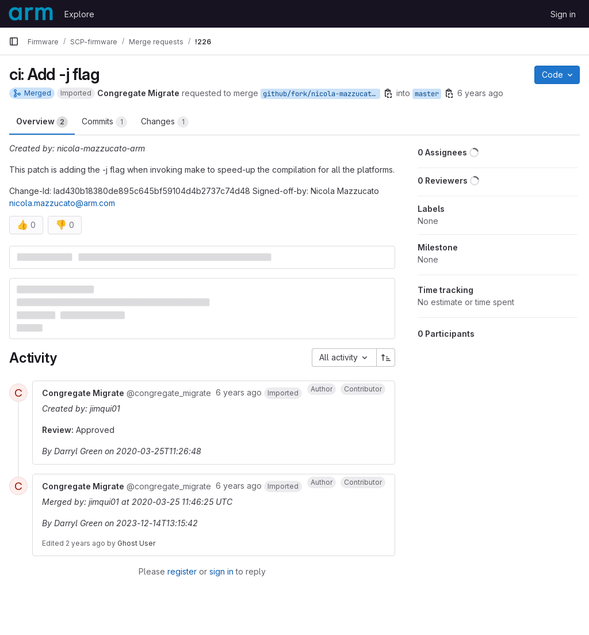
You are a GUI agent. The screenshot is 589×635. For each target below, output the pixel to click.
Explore (79, 14)
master (427, 93)
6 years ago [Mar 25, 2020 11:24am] (480, 93)
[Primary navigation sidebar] (14, 41)
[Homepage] (30, 14)
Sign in (563, 14)
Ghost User (136, 543)
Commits (104, 122)
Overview (42, 122)
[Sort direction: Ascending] (386, 357)
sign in (221, 571)
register (182, 571)
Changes (165, 122)
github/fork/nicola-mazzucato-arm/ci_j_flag (321, 93)
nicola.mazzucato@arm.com (62, 203)
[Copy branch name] (388, 93)
